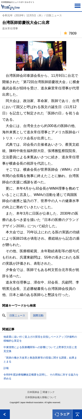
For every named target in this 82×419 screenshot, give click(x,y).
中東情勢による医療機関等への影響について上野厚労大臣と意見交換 (40, 349)
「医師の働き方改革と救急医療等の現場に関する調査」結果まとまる (40, 359)
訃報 (6, 368)
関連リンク (49, 392)
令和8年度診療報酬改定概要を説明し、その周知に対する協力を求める (41, 376)
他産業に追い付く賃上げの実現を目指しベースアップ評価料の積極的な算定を (40, 338)
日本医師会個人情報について (40, 397)
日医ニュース (17, 315)
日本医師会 (33, 392)
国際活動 (38, 315)
